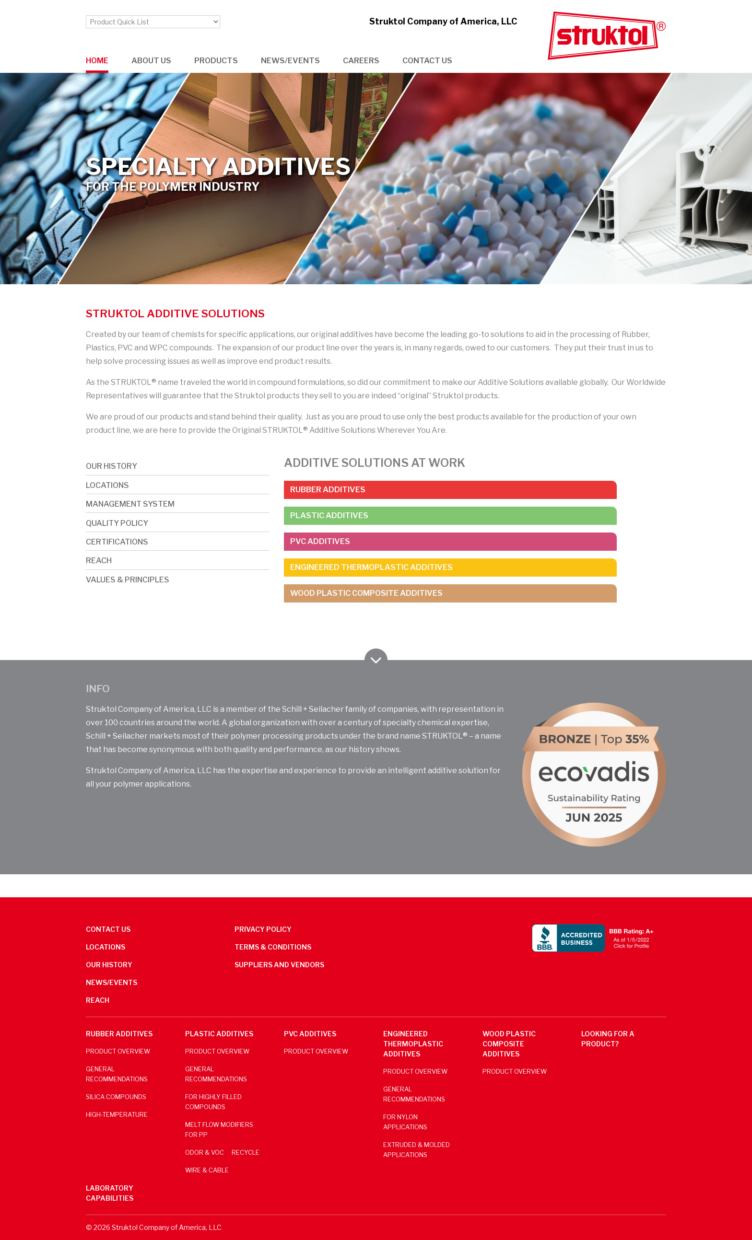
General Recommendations (117, 1074)
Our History (111, 466)
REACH (99, 560)
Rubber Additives (327, 489)
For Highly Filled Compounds (213, 1102)
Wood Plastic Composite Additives (366, 593)
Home (97, 60)
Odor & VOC (204, 1152)
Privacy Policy (263, 929)
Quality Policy (117, 523)
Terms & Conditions (273, 947)
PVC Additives (320, 541)
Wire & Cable (207, 1170)
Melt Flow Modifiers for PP (219, 1129)
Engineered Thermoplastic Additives (371, 567)
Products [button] (216, 60)
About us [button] (151, 60)
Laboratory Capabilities (109, 1193)
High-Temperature (117, 1114)
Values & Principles (127, 579)
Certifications (117, 541)
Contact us (427, 60)
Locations (107, 485)
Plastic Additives (329, 515)
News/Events (111, 982)
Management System (130, 504)
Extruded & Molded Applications (416, 1150)
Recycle (245, 1152)
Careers (361, 60)
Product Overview (118, 1051)
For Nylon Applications (405, 1122)
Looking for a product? (607, 1039)
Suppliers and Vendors (279, 965)
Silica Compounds (116, 1097)
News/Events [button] (290, 60)
